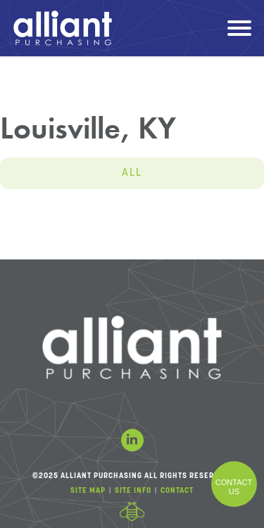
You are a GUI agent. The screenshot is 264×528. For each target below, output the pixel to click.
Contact (177, 491)
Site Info (133, 491)
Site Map (88, 491)
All (132, 173)
